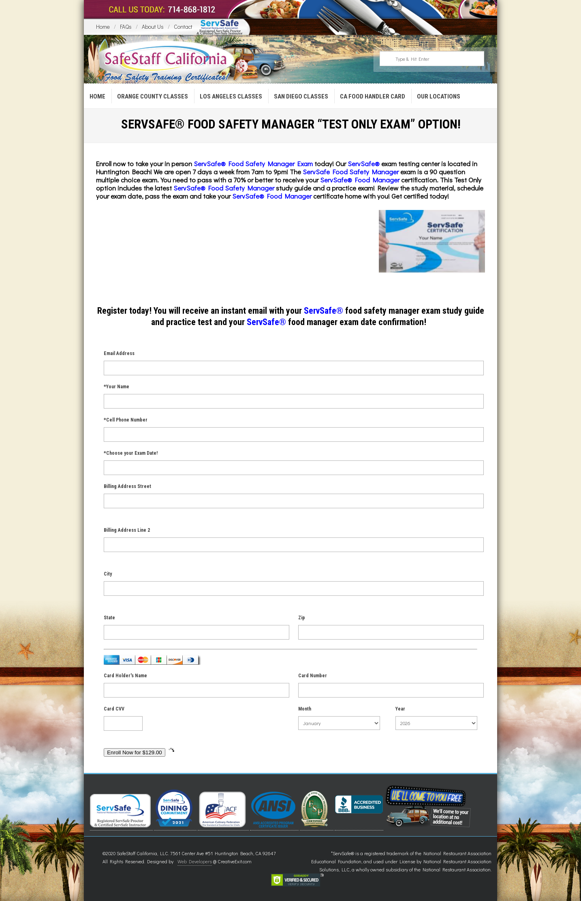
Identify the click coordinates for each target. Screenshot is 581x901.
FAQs (126, 26)
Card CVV (114, 709)
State (109, 618)
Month (304, 709)
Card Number (312, 675)
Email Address (119, 353)
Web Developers (194, 861)
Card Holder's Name (125, 675)
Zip (301, 618)
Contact (183, 26)
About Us (153, 26)
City (108, 574)
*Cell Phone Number (125, 420)
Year (400, 709)
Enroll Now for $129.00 (134, 752)
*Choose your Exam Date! (131, 453)
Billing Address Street (127, 486)
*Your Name (116, 387)
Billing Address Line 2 (127, 530)
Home (103, 26)
